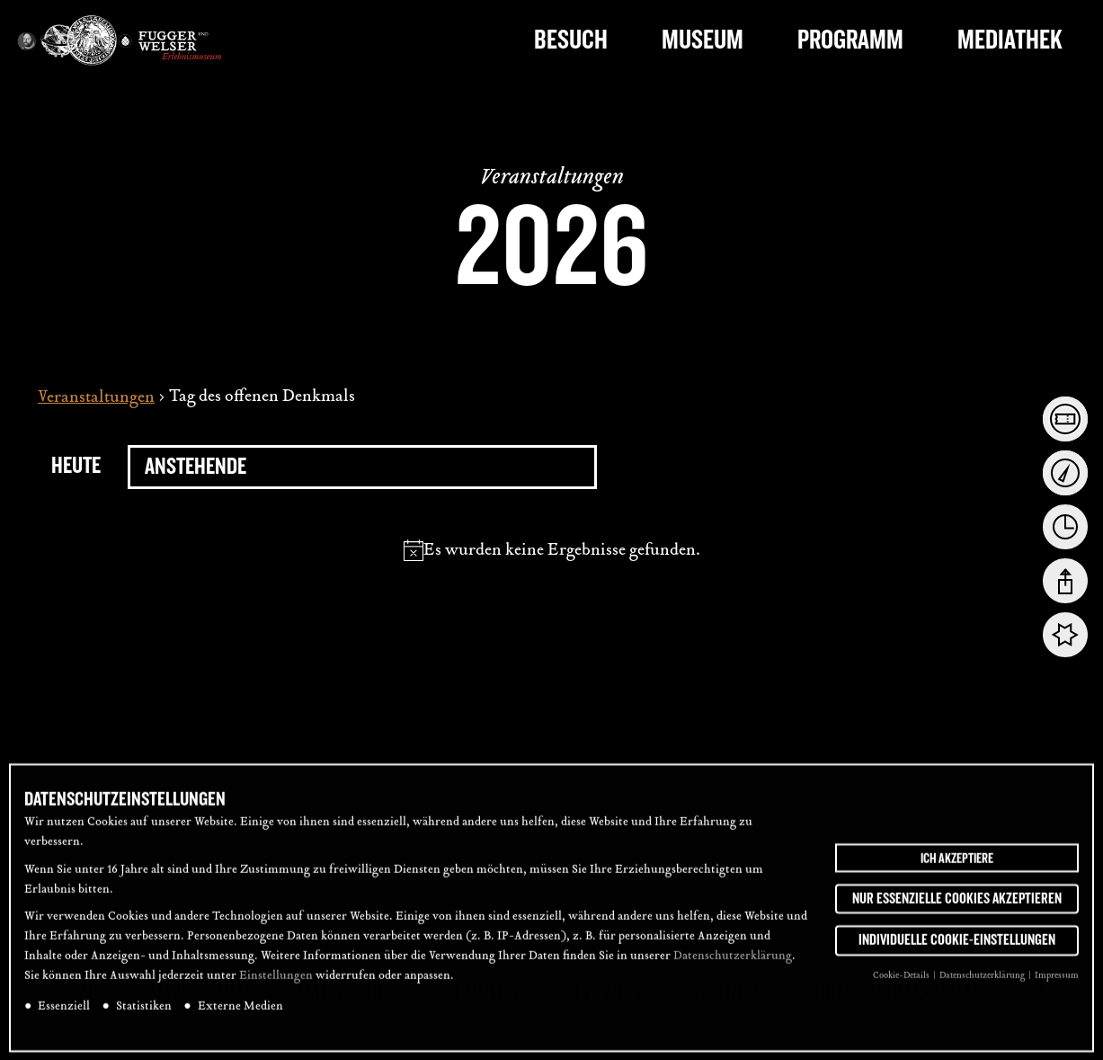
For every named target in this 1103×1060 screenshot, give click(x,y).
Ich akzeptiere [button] (957, 869)
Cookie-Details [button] (902, 987)
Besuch (571, 40)
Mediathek (1010, 40)
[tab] (1065, 419)
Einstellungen (276, 988)
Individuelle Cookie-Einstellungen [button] (956, 952)
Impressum (1057, 987)
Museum (702, 40)
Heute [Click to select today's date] (76, 465)
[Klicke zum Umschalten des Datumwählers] (362, 467)
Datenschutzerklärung (732, 968)
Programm (850, 40)
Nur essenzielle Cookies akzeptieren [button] (957, 910)
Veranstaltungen (96, 398)
